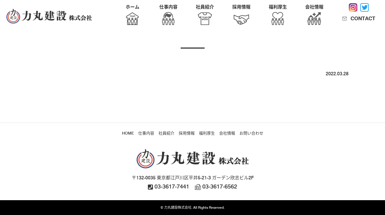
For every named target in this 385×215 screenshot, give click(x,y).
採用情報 (241, 15)
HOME (128, 133)
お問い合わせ (251, 133)
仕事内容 (168, 15)
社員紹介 (205, 15)
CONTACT (363, 18)
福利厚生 (278, 15)
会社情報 (314, 15)
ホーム (132, 15)
